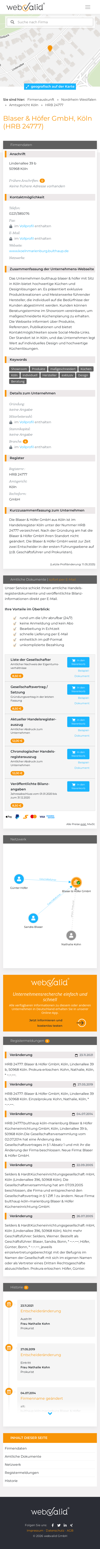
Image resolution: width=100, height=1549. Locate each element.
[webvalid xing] (72, 1525)
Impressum (35, 1530)
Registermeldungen (22, 1473)
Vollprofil (27, 226)
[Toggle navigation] (88, 7)
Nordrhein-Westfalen (78, 100)
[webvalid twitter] (59, 1525)
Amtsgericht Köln (23, 105)
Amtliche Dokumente (23, 1456)
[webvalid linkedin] (66, 1525)
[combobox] (50, 22)
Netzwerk (13, 1465)
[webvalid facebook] (53, 1525)
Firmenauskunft (40, 100)
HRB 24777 (54, 105)
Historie (11, 1481)
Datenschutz (55, 1530)
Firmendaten (16, 1448)
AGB (70, 1530)
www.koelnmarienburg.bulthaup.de (39, 251)
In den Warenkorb (78, 662)
